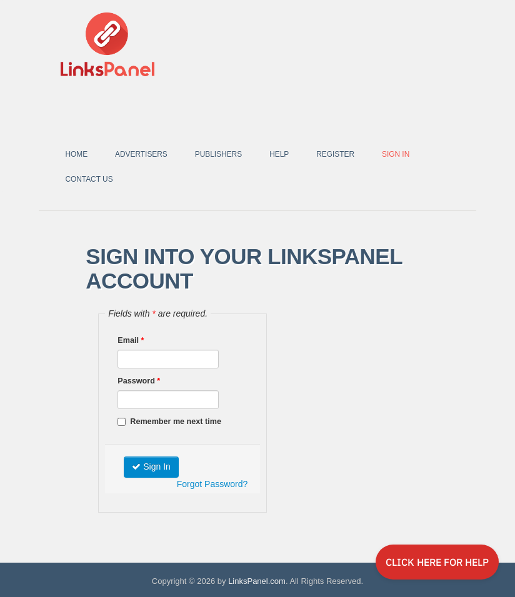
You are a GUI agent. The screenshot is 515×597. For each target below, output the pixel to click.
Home (76, 154)
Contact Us (88, 179)
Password (139, 381)
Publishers (218, 154)
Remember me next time (169, 421)
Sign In (395, 154)
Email (131, 340)
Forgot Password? (212, 484)
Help (279, 154)
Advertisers (141, 154)
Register (335, 154)
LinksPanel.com (257, 581)
